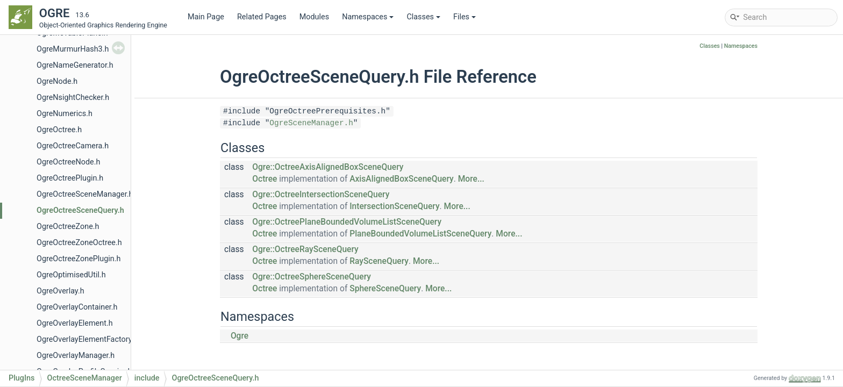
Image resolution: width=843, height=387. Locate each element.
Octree (264, 179)
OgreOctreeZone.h (68, 226)
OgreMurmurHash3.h (73, 49)
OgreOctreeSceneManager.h (85, 194)
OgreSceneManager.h (311, 123)
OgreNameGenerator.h (75, 65)
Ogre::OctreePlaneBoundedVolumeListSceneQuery (346, 222)
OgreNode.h (57, 81)
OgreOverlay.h (60, 291)
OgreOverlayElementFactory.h (87, 339)
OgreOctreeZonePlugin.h (79, 258)
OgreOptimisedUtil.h (71, 275)
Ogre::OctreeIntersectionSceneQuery (320, 194)
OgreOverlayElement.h (75, 323)
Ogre (239, 336)
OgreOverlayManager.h (76, 355)
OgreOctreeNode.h (68, 162)
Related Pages (262, 17)
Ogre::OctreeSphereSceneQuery (311, 277)
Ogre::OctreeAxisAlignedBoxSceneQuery (327, 167)
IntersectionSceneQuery (394, 206)
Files (464, 17)
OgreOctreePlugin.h (70, 178)
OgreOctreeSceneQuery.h (80, 210)
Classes (423, 17)
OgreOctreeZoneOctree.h (79, 242)
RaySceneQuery (379, 261)
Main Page (206, 17)
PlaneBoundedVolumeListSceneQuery (420, 234)
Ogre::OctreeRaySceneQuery (305, 249)
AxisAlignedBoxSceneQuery (401, 179)
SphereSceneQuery (385, 288)
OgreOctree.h (59, 129)
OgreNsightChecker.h (73, 97)
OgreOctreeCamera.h (73, 145)
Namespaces (368, 17)
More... (471, 179)
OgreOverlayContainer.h (77, 307)
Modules (314, 17)
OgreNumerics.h (64, 113)
